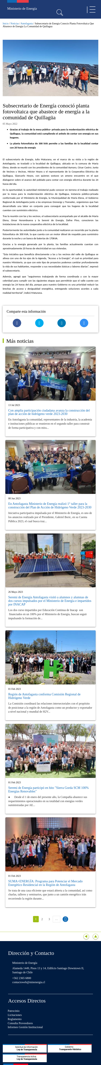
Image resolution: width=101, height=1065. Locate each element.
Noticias (15, 23)
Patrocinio (14, 1010)
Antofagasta (27, 23)
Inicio (6, 23)
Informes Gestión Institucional (25, 1027)
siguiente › (65, 919)
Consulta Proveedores (20, 1023)
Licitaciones (15, 1014)
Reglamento (15, 1019)
